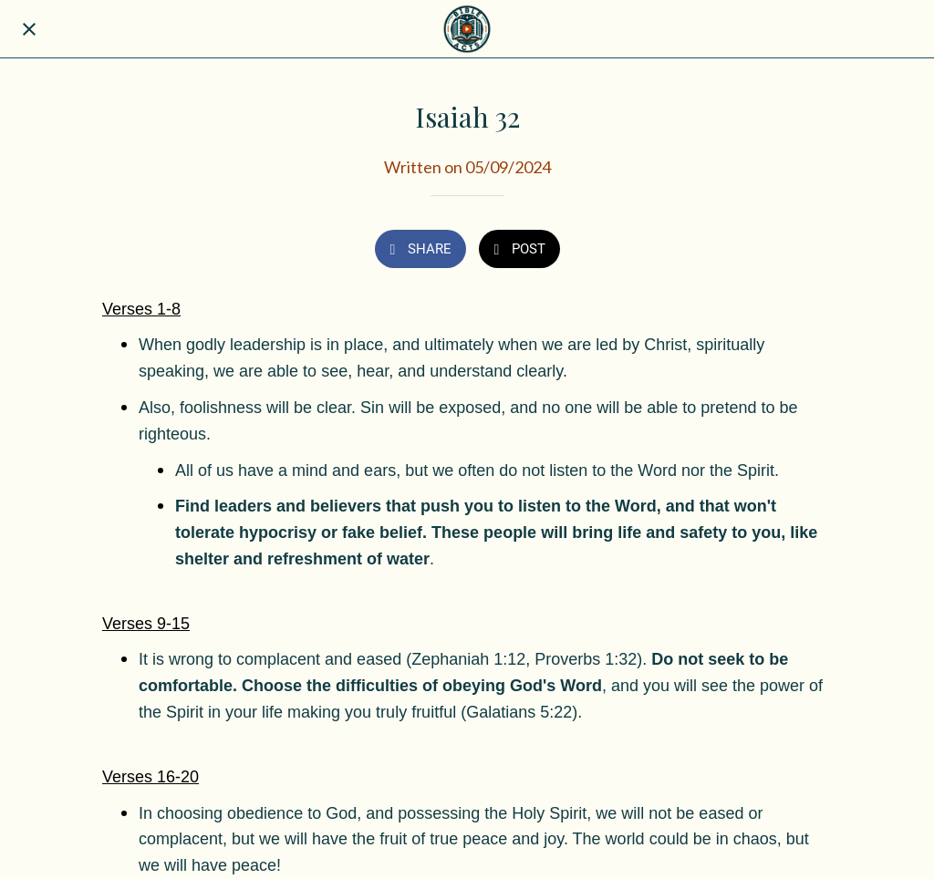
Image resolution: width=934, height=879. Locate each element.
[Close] (29, 29)
